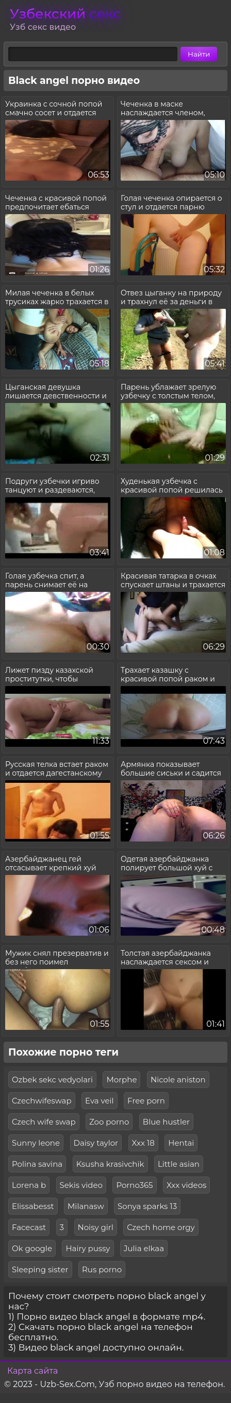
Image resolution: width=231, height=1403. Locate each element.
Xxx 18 (143, 1143)
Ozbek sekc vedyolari (52, 1079)
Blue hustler (166, 1122)
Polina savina (37, 1164)
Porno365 (134, 1185)
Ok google (32, 1248)
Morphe (121, 1079)
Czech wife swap (44, 1122)
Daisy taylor (96, 1143)
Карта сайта (32, 1371)
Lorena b (29, 1185)
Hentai (181, 1143)
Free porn (146, 1101)
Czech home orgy (160, 1227)
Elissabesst (33, 1206)
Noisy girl (95, 1227)
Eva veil (99, 1101)
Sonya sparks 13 (147, 1206)
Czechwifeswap (42, 1101)
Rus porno (102, 1269)
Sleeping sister (40, 1269)
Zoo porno (109, 1122)
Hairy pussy (87, 1248)
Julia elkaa (144, 1248)
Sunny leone (36, 1143)
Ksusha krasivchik (110, 1164)
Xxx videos (186, 1185)
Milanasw (86, 1206)
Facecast (29, 1227)
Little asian (179, 1164)
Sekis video (81, 1185)
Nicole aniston (178, 1079)
